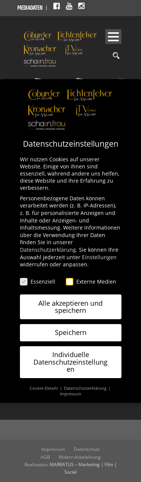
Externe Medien (91, 281)
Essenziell (37, 281)
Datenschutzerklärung (48, 249)
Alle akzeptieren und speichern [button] (70, 307)
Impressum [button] (70, 393)
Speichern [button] (70, 332)
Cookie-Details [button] (44, 388)
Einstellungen (99, 257)
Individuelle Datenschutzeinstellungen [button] (70, 362)
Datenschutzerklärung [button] (86, 388)
